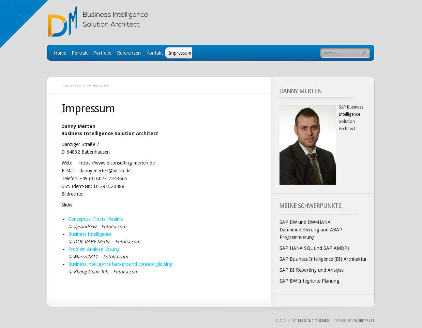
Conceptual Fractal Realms (95, 219)
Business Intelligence (89, 234)
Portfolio (102, 53)
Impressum (179, 53)
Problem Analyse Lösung (94, 249)
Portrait (80, 53)
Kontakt (154, 53)
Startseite (72, 86)
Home (60, 53)
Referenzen (129, 53)
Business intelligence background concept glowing (120, 264)
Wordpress (364, 321)
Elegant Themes (313, 321)
